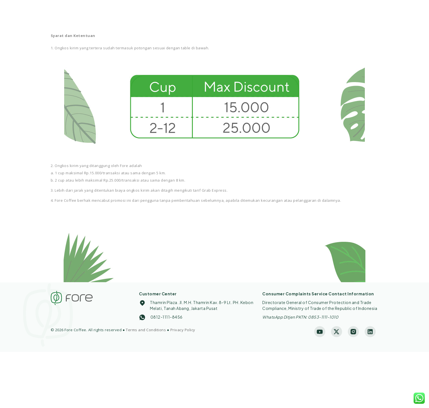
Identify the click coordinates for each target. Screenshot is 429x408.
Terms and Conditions (146, 329)
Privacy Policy (182, 329)
